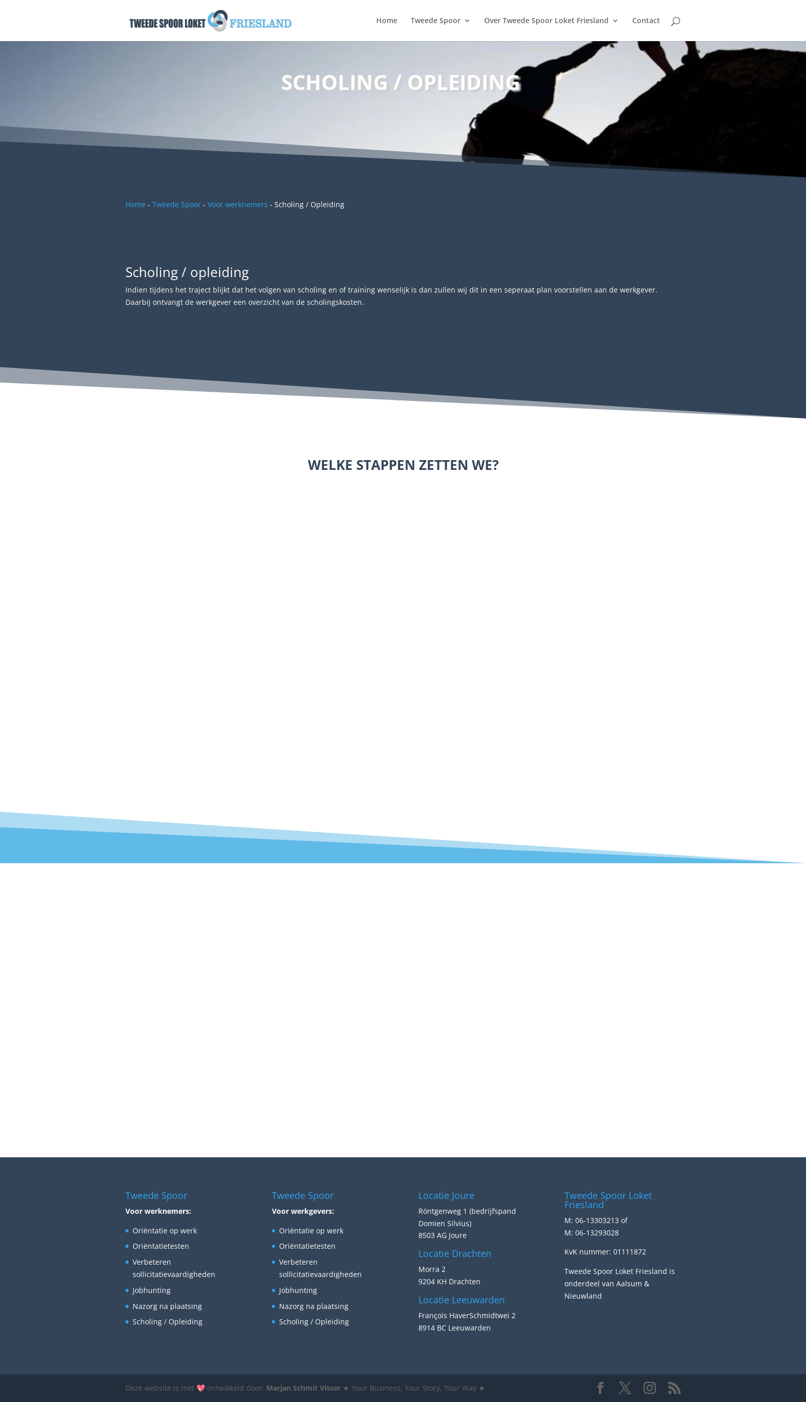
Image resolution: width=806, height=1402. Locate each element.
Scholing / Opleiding (168, 1321)
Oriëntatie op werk (165, 1230)
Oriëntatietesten (161, 1246)
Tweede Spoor (436, 21)
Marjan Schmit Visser (303, 1388)
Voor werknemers (238, 204)
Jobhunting (152, 1290)
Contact (646, 21)
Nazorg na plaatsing (167, 1306)
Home (386, 21)
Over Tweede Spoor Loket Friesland (546, 21)
